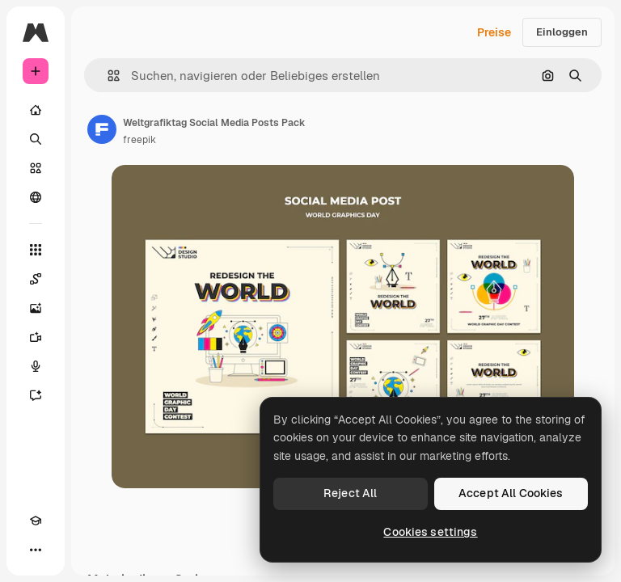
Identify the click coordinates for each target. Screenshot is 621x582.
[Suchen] (36, 139)
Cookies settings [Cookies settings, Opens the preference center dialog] (430, 532)
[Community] (36, 197)
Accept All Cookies (511, 493)
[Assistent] (36, 395)
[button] (107, 76)
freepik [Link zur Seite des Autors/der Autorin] (139, 139)
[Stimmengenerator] (36, 366)
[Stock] (36, 168)
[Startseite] (36, 110)
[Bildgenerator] (36, 308)
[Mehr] (36, 550)
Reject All (350, 493)
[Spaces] (36, 279)
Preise (494, 32)
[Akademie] (36, 521)
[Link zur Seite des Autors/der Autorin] (101, 129)
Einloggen (562, 32)
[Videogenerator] (36, 337)
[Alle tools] (36, 250)
